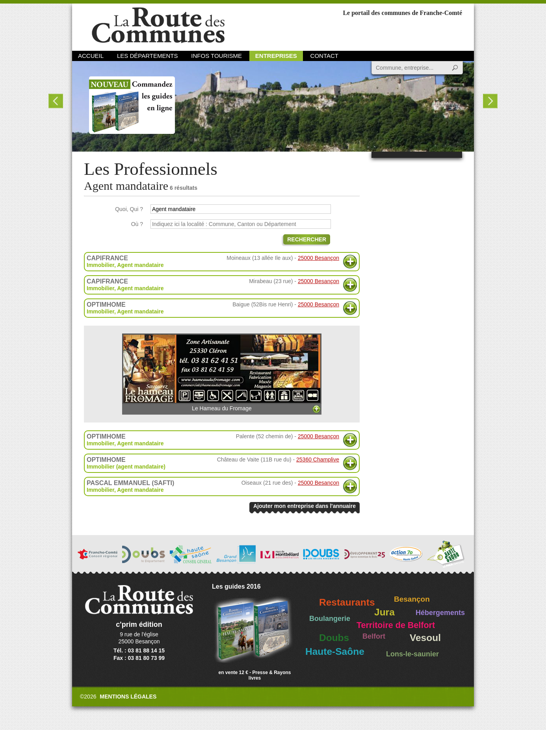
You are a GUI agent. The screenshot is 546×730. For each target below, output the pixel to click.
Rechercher (306, 239)
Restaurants (347, 602)
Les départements (147, 55)
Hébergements (440, 613)
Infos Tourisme (216, 55)
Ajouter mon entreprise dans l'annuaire (304, 506)
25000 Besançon (318, 258)
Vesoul (425, 637)
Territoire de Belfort (396, 625)
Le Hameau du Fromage (221, 372)
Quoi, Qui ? (129, 209)
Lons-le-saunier (412, 654)
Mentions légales (128, 696)
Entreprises (276, 55)
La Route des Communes (158, 25)
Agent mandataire (140, 265)
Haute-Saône (334, 651)
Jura (384, 612)
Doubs (334, 637)
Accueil (91, 55)
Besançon (412, 599)
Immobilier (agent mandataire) (126, 466)
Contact (324, 55)
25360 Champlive (317, 459)
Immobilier (100, 265)
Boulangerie (329, 619)
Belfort (373, 636)
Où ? (137, 224)
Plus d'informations (350, 262)
